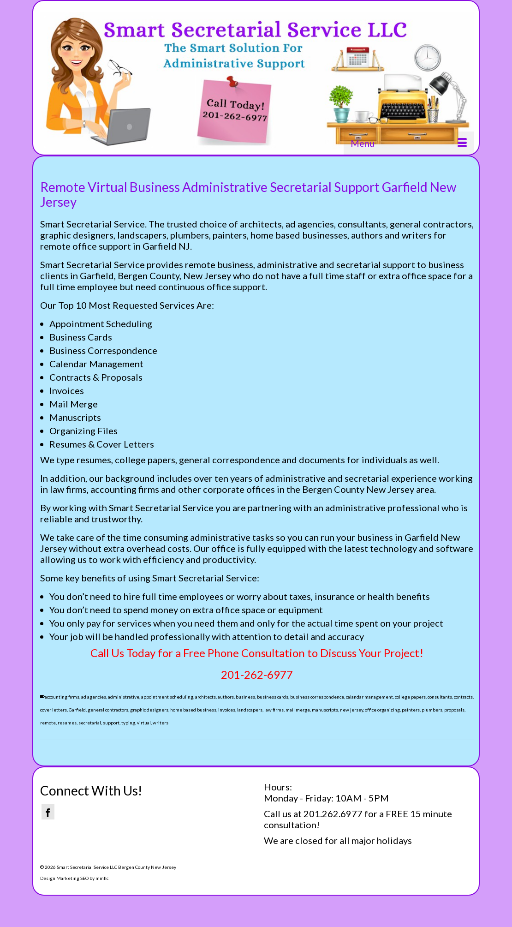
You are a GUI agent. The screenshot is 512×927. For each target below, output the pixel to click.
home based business (193, 709)
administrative (123, 697)
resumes (67, 722)
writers (160, 722)
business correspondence (317, 697)
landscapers (249, 709)
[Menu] (409, 143)
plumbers (432, 709)
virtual (144, 722)
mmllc (101, 878)
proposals (454, 709)
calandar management (369, 697)
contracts (463, 697)
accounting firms (62, 697)
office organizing (382, 709)
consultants (440, 697)
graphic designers (149, 709)
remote (48, 722)
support (111, 722)
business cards (272, 697)
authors (226, 697)
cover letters (53, 709)
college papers (410, 697)
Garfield (77, 709)
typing (128, 722)
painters (411, 709)
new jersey (351, 709)
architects (205, 697)
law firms (274, 709)
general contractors (108, 709)
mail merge (298, 709)
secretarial (89, 722)
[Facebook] (48, 811)
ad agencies (93, 697)
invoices (226, 709)
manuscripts (325, 709)
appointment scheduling (167, 697)
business (245, 697)
